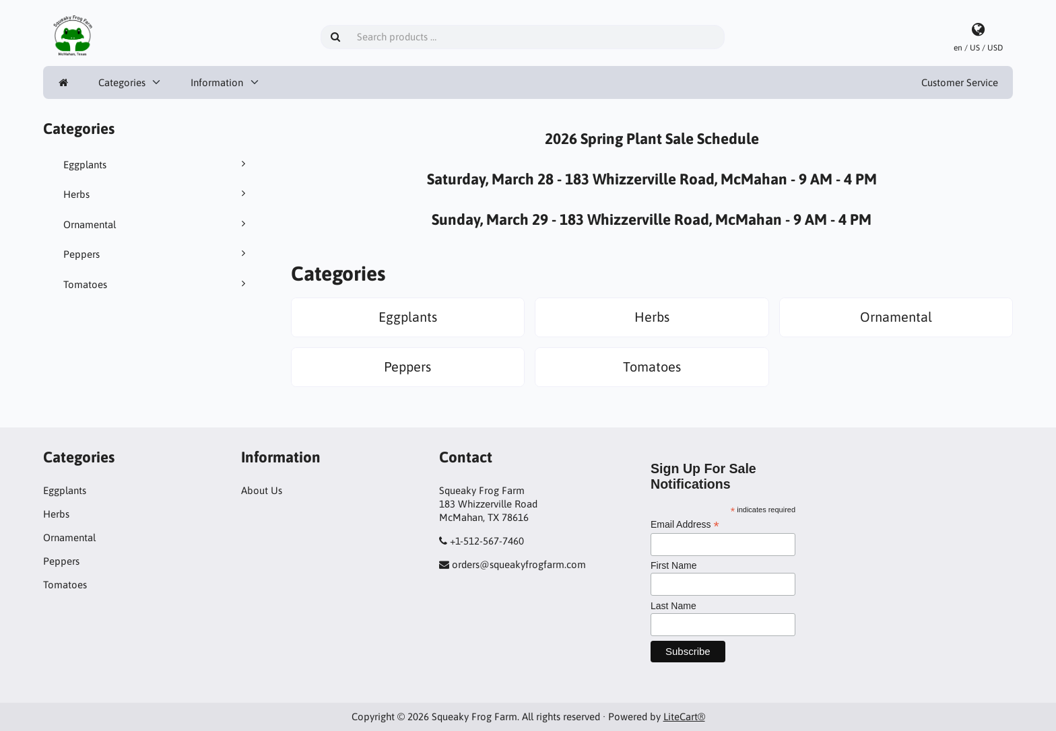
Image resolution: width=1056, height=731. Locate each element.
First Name (673, 565)
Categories (121, 82)
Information (217, 82)
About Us (261, 490)
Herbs (157, 194)
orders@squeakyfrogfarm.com (519, 564)
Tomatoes (157, 284)
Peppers (157, 254)
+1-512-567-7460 (487, 541)
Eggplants (157, 164)
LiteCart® (684, 716)
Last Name (673, 605)
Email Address (685, 524)
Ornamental (157, 224)
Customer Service (959, 82)
